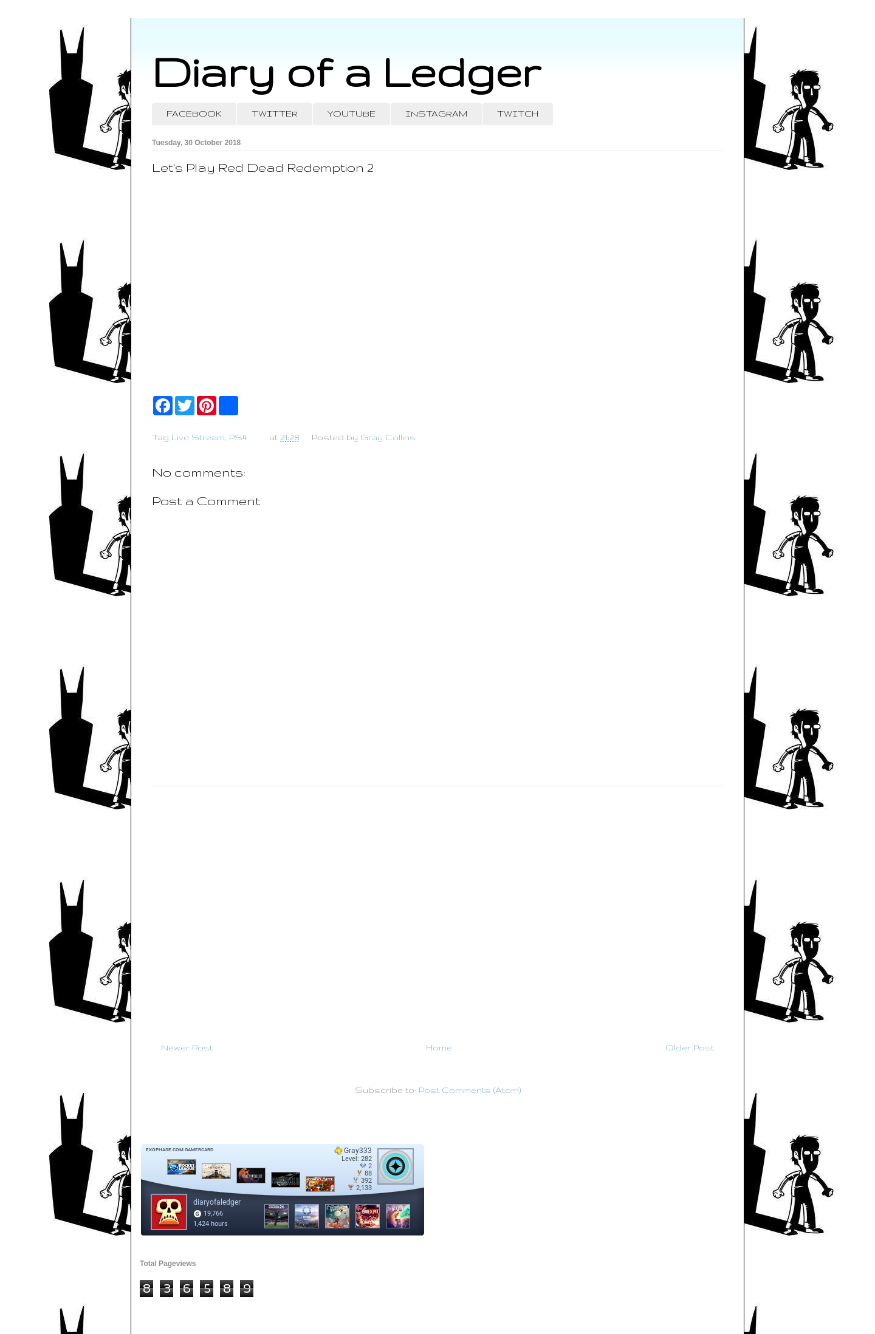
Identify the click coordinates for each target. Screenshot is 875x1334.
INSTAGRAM (436, 113)
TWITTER (275, 113)
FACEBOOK (194, 113)
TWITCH (517, 113)
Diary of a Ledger (346, 71)
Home (439, 1047)
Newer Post (187, 1047)
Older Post (689, 1047)
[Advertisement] (437, 909)
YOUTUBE (352, 113)
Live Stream (198, 437)
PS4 (238, 437)
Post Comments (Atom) (470, 1090)
